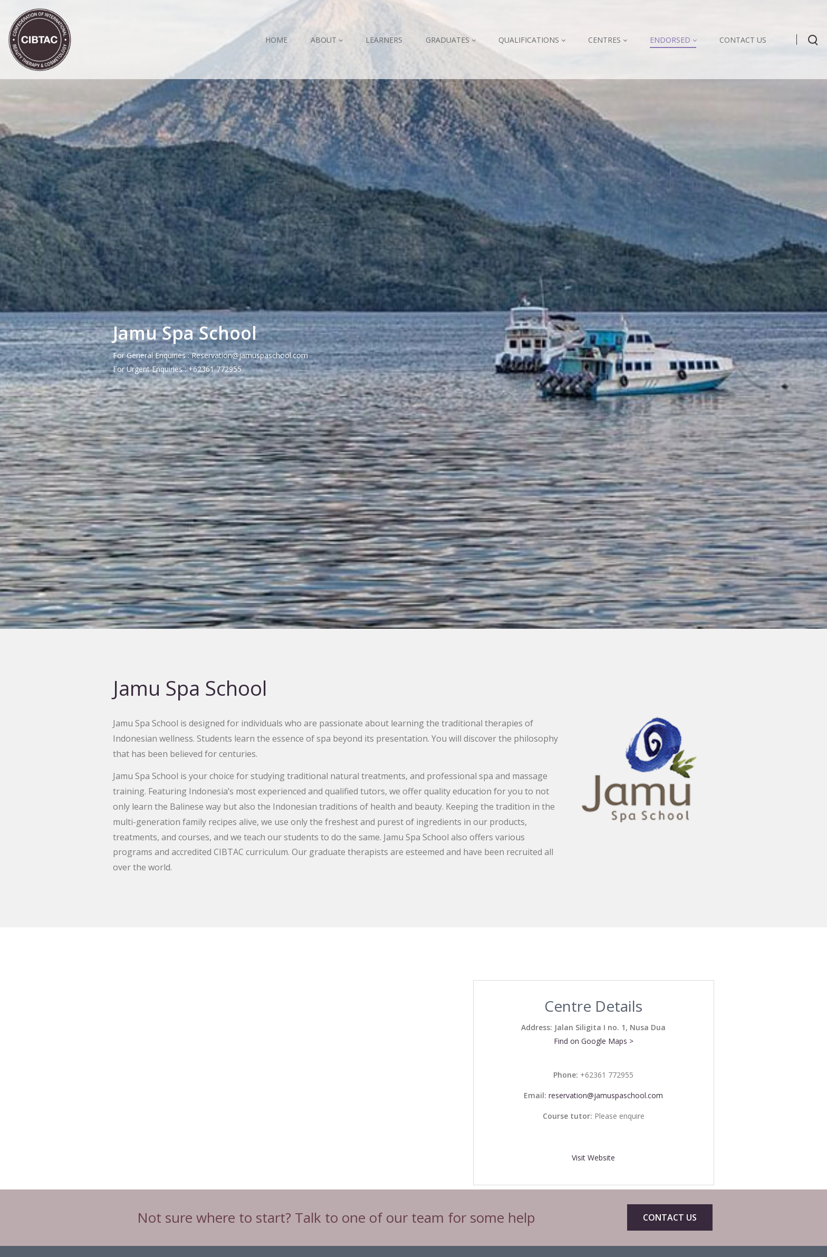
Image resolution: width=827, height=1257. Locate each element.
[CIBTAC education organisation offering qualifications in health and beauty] (39, 39)
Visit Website (593, 1158)
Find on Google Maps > (593, 1041)
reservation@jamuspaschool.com (606, 1095)
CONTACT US (670, 1217)
